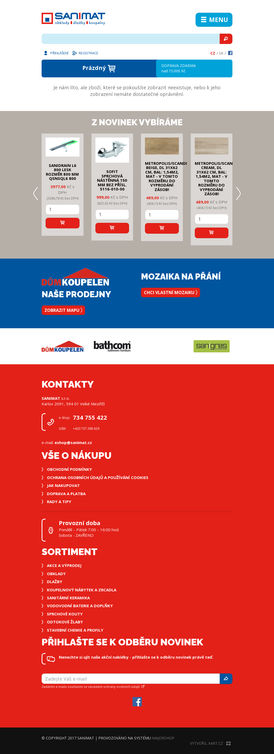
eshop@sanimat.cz (73, 442)
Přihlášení (55, 53)
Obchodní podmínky (69, 469)
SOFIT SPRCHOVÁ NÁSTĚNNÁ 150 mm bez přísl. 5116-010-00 (112, 180)
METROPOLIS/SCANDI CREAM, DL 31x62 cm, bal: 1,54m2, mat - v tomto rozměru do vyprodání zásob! (216, 179)
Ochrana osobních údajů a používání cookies (97, 477)
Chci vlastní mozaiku (170, 292)
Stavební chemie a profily (75, 630)
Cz (212, 53)
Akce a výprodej (64, 565)
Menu (214, 19)
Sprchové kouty (65, 613)
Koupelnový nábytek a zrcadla (81, 589)
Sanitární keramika (68, 597)
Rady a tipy (59, 501)
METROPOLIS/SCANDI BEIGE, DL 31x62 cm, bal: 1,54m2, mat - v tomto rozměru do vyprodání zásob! (166, 176)
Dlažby (54, 581)
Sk (221, 53)
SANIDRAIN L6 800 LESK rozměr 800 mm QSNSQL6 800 (62, 172)
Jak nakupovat (63, 485)
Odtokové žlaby (65, 621)
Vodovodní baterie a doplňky (80, 605)
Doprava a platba (66, 493)
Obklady (56, 573)
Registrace (85, 53)
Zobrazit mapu (63, 310)
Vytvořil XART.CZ (210, 743)
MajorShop (163, 737)
